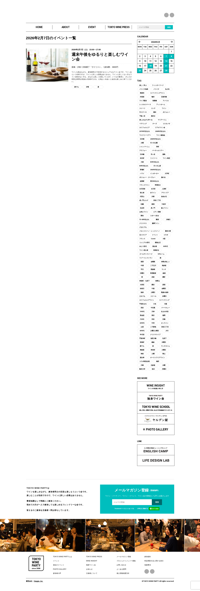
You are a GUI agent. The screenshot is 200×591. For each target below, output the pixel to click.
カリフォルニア (144, 129)
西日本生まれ (154, 183)
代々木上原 (157, 168)
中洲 (142, 268)
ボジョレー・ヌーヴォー (147, 179)
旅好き (153, 118)
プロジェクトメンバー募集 (126, 563)
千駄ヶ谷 (142, 118)
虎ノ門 (153, 210)
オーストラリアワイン (157, 360)
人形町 (164, 191)
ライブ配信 (143, 103)
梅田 (157, 363)
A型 (164, 241)
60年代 (142, 325)
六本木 (142, 321)
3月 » (172, 44)
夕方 (167, 333)
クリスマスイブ (155, 337)
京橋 (163, 321)
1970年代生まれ (144, 133)
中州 (153, 325)
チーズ (154, 126)
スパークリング (164, 302)
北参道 (153, 367)
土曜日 (153, 294)
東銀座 (142, 352)
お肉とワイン (143, 214)
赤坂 (153, 279)
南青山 (157, 283)
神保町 (142, 344)
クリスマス (143, 225)
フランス (142, 241)
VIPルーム (161, 256)
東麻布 (142, 95)
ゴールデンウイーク (145, 256)
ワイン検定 (166, 160)
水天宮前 (142, 191)
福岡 (163, 317)
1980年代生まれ (155, 141)
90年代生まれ (154, 164)
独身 (142, 294)
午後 (153, 291)
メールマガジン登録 (124, 559)
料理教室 (153, 275)
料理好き (158, 187)
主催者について (91, 575)
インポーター (154, 176)
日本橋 (142, 156)
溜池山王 (158, 245)
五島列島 (164, 99)
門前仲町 (142, 340)
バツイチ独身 (143, 91)
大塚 (142, 164)
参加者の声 (57, 575)
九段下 (164, 340)
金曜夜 (153, 264)
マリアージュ (162, 122)
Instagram (152, 573)
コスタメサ (166, 126)
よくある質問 (121, 571)
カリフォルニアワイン (146, 302)
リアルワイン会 (160, 129)
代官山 (142, 199)
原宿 (163, 287)
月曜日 (164, 371)
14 (166, 63)
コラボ (166, 237)
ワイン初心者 (143, 252)
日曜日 (142, 275)
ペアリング (143, 126)
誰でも (76, 89)
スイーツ (142, 110)
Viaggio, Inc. (38, 583)
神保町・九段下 (144, 283)
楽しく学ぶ (143, 87)
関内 (142, 218)
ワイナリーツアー (145, 137)
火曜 (142, 145)
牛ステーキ (143, 114)
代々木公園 (154, 145)
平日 (142, 271)
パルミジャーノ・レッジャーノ (149, 233)
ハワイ (142, 176)
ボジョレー (166, 114)
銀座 (164, 275)
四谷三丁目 (165, 329)
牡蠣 (142, 206)
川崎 (142, 367)
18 (150, 68)
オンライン (164, 325)
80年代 (142, 333)
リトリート (154, 160)
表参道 (164, 268)
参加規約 (147, 559)
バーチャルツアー (158, 153)
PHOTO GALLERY (59, 571)
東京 (153, 317)
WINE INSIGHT (91, 563)
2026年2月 (155, 44)
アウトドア (165, 195)
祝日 (153, 371)
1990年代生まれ (160, 133)
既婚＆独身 (164, 294)
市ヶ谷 (153, 156)
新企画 (154, 248)
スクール (153, 298)
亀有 (153, 99)
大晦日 (168, 222)
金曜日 (164, 291)
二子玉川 (153, 268)
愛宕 (153, 287)
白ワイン (153, 195)
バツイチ (156, 91)
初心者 (142, 195)
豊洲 (157, 222)
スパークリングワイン (157, 95)
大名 (154, 306)
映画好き (156, 252)
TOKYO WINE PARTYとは (62, 559)
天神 (153, 314)
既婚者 (153, 271)
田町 (157, 149)
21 (166, 68)
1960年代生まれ (155, 172)
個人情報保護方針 (123, 575)
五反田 (142, 210)
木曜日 (164, 344)
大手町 (167, 176)
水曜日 (164, 298)
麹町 (163, 279)
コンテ (153, 110)
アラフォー (143, 153)
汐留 (87, 89)
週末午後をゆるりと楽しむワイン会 (100, 59)
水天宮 (153, 191)
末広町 (142, 160)
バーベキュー (165, 310)
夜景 (142, 264)
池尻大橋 (153, 340)
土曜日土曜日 (154, 333)
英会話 (142, 317)
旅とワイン (164, 210)
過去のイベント (58, 567)
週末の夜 (168, 233)
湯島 (163, 156)
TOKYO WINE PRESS (118, 29)
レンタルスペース (145, 106)
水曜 (163, 367)
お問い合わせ (121, 567)
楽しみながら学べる (145, 122)
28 (166, 73)
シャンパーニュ (144, 149)
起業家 (142, 183)
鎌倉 (153, 344)
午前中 (164, 206)
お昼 (142, 329)
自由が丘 (164, 199)
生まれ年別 (164, 314)
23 (140, 73)
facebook (166, 15)
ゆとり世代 (143, 248)
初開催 (154, 103)
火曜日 (164, 352)
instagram (172, 15)
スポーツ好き (154, 218)
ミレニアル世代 (144, 245)
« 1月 (140, 44)
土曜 (153, 356)
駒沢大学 (142, 371)
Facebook (146, 573)
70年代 (142, 314)
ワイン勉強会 (160, 137)
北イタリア (143, 237)
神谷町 (153, 352)
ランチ (164, 271)
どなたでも (143, 229)
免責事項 (147, 567)
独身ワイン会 (91, 567)
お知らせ (89, 571)
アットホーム (160, 106)
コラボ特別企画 (144, 363)
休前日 (142, 291)
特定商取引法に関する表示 (153, 563)
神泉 (142, 356)
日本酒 (142, 141)
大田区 (142, 287)
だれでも (142, 298)
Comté (153, 241)
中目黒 (153, 310)
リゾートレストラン (145, 260)
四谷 (142, 310)
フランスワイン (144, 187)
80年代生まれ (143, 168)
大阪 (165, 306)
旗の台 (163, 179)
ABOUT (65, 29)
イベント (155, 237)
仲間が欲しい (165, 264)
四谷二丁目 (157, 202)
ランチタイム (165, 348)
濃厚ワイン (155, 225)
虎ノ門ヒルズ (143, 202)
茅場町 (142, 172)
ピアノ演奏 (157, 214)
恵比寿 (142, 360)
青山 (163, 356)
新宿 (153, 206)
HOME (39, 29)
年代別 (142, 337)
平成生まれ (143, 306)
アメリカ (166, 103)
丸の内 (167, 91)
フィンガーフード (158, 87)
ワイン (164, 110)
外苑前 (142, 99)
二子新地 (153, 329)
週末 (154, 114)
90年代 (165, 248)
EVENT (92, 29)
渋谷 (153, 321)
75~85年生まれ (144, 222)
